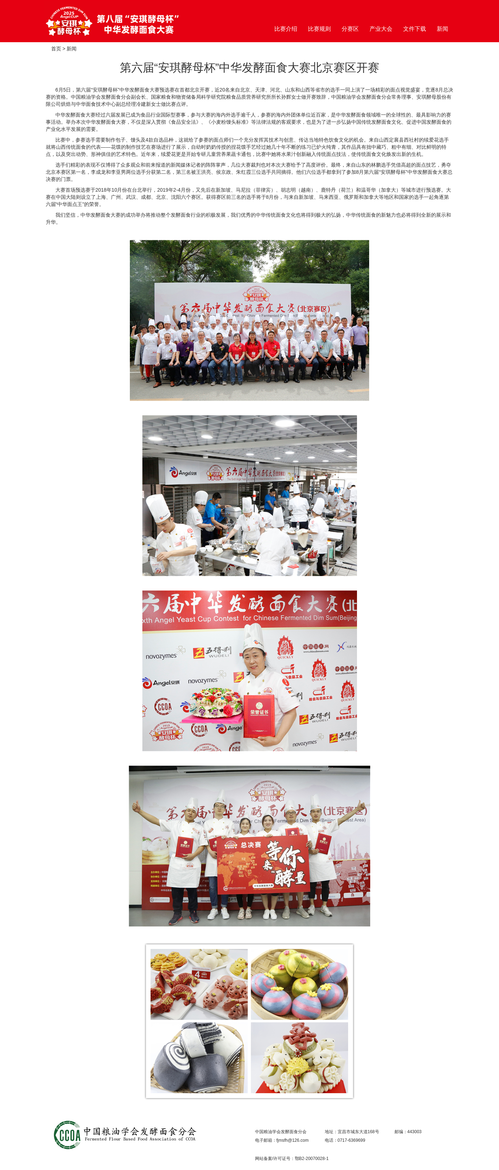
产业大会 (381, 29)
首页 (56, 48)
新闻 (442, 29)
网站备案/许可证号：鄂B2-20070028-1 (292, 1158)
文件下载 (414, 29)
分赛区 (350, 29)
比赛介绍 (285, 29)
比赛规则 (319, 29)
